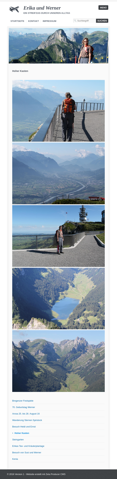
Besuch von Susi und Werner (26, 452)
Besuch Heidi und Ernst (24, 426)
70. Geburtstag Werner (23, 407)
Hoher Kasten (22, 433)
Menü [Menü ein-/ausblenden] (103, 7)
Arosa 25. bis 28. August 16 (26, 413)
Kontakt (33, 21)
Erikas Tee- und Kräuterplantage (28, 446)
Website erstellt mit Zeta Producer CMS (46, 474)
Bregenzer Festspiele (22, 400)
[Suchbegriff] (84, 21)
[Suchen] (102, 21)
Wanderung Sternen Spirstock (27, 420)
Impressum (49, 21)
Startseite (17, 21)
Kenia (15, 459)
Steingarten (18, 439)
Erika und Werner (42, 8)
